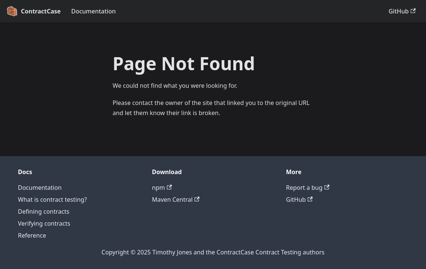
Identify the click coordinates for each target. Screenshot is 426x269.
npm (162, 187)
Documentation (93, 11)
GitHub (402, 11)
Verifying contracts (44, 223)
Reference (32, 235)
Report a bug (307, 187)
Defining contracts (43, 211)
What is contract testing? (52, 199)
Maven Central (175, 199)
